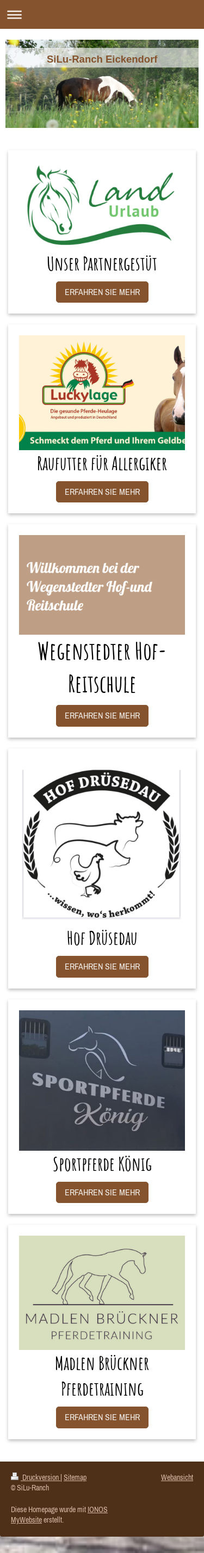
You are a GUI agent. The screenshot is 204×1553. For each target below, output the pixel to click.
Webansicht (177, 1477)
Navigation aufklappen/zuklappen (102, 14)
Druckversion (35, 1477)
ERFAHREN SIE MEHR (102, 292)
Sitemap (75, 1477)
